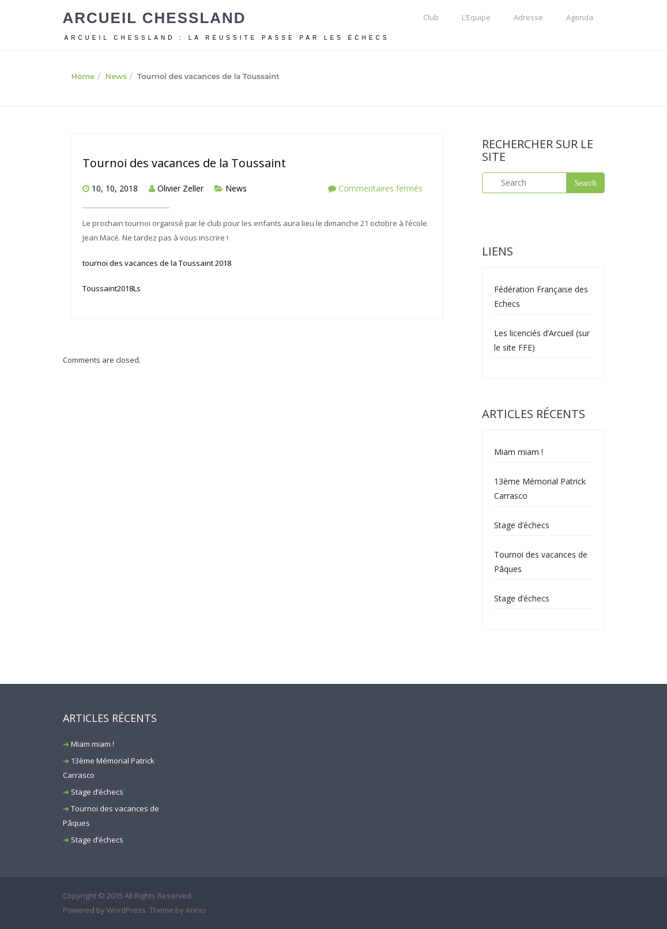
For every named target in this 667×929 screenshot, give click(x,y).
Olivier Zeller (180, 188)
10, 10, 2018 (115, 188)
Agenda (579, 17)
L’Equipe (476, 17)
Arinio (196, 910)
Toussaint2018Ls (111, 288)
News (116, 76)
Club (431, 17)
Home (83, 76)
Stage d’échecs (521, 525)
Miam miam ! (518, 451)
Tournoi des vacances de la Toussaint (184, 163)
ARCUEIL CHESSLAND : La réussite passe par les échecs (227, 38)
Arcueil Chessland (154, 18)
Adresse (528, 17)
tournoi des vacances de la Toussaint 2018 (156, 263)
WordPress (126, 910)
